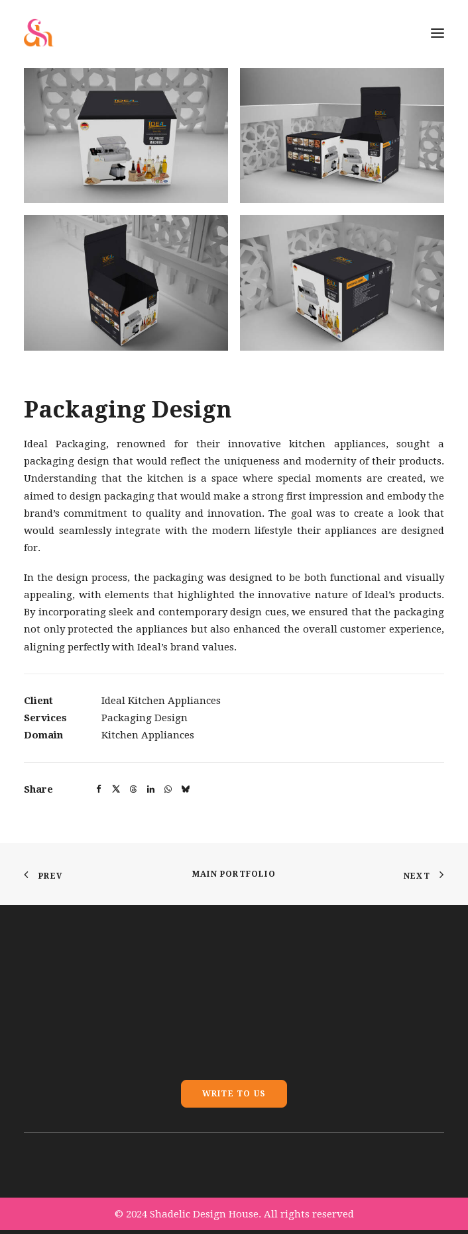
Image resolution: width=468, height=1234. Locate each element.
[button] (126, 135)
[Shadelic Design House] (39, 33)
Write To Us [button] (234, 1093)
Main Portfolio (234, 874)
